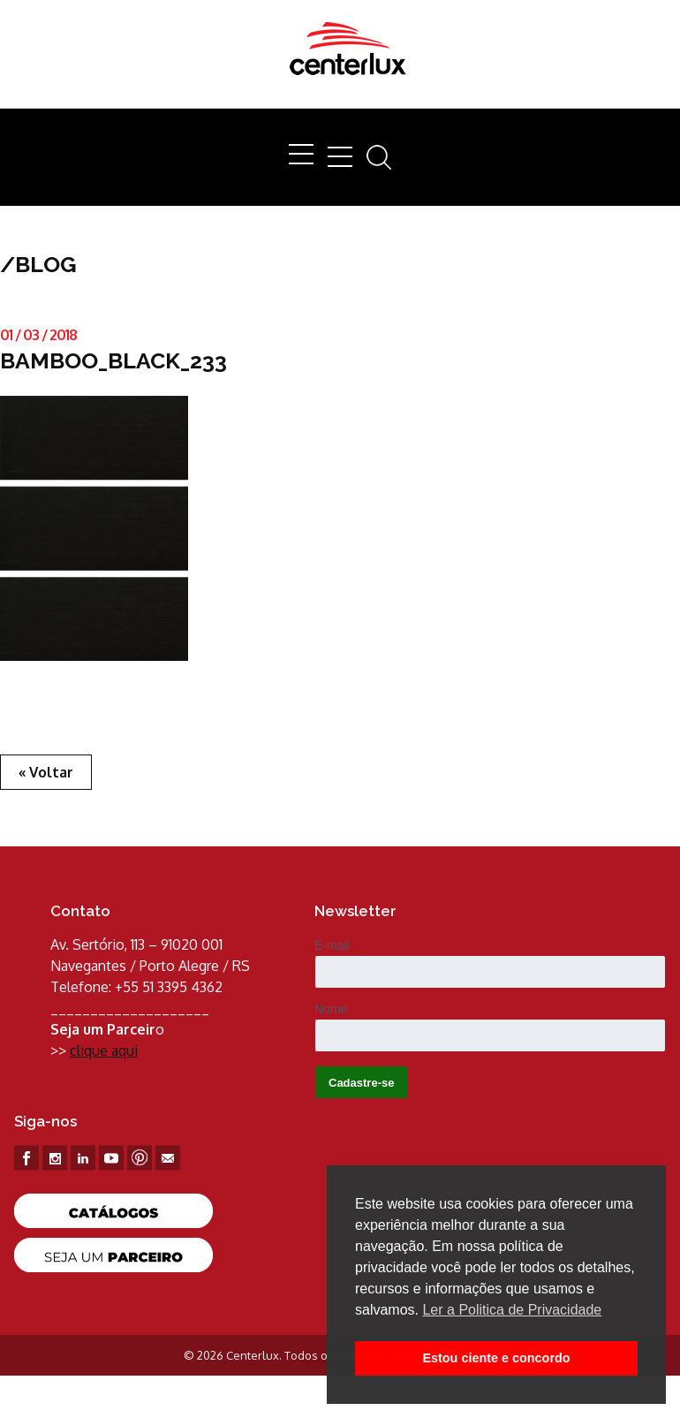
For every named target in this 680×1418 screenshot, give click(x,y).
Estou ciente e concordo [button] (496, 1358)
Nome (330, 1009)
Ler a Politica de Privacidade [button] (511, 1309)
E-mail (332, 945)
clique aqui (104, 1050)
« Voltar (46, 772)
